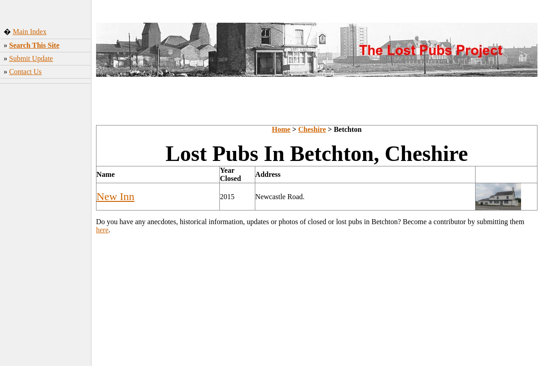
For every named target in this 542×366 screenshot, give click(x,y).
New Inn (115, 196)
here (102, 230)
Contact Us (25, 71)
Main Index (29, 31)
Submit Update (31, 58)
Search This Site (34, 45)
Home (281, 129)
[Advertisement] (45, 222)
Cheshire (312, 129)
